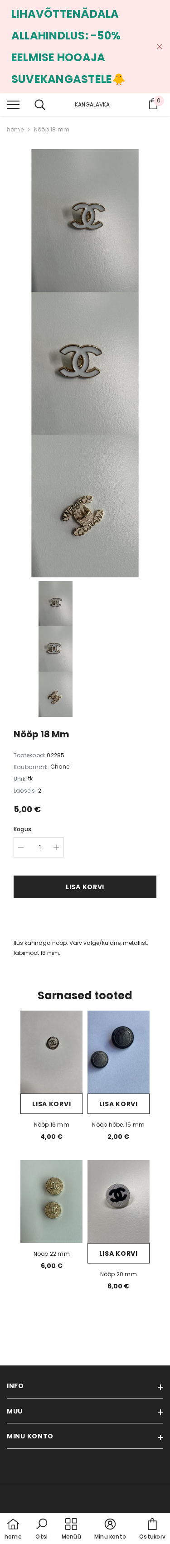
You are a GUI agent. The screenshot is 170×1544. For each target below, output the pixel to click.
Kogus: (23, 829)
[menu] (13, 104)
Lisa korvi (85, 886)
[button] (42, 1529)
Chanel (60, 766)
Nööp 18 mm (51, 129)
